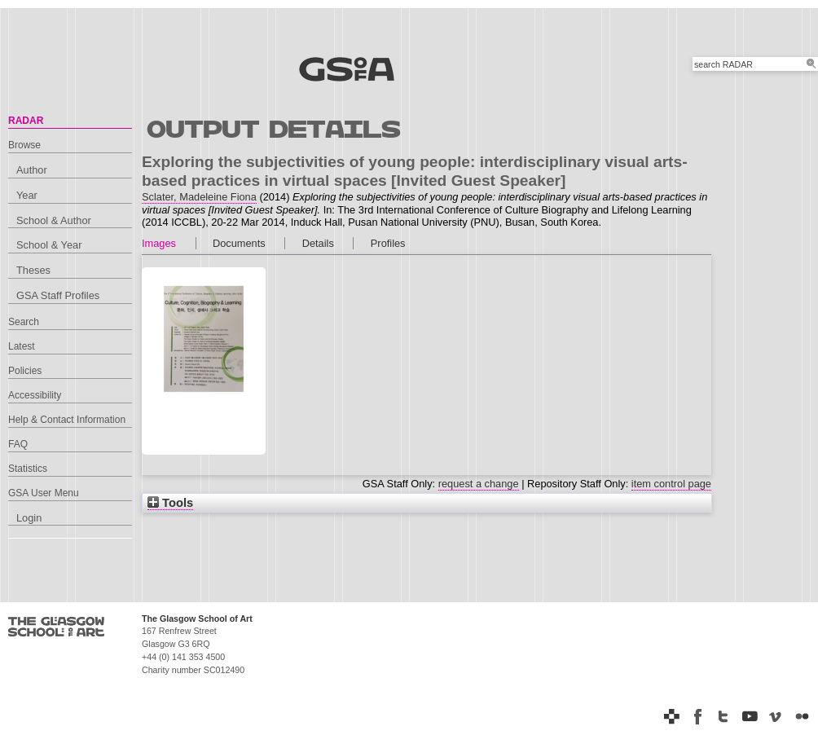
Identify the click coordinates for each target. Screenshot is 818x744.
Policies (25, 370)
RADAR (25, 120)
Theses (33, 270)
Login (29, 518)
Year (26, 195)
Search (23, 322)
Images (159, 243)
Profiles (388, 243)
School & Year (48, 245)
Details (318, 243)
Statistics (27, 468)
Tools (170, 502)
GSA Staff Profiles (57, 295)
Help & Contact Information (66, 419)
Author (31, 170)
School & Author (53, 220)
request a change (478, 484)
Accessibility (34, 395)
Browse (24, 145)
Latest (21, 346)
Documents (239, 243)
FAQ (18, 444)
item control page (671, 484)
